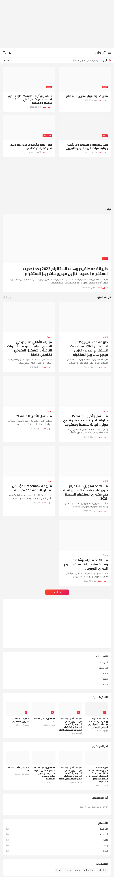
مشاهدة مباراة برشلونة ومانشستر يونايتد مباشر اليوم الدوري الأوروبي (87, 146)
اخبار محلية (103, 668)
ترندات (100, 52)
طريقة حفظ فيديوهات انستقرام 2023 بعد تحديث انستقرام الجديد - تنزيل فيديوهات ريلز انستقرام (65, 271)
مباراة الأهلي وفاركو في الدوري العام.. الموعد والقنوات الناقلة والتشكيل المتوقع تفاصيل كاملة (29, 348)
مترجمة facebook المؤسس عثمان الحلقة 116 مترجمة (32, 488)
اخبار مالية (104, 662)
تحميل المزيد (58, 592)
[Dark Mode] (10, 52)
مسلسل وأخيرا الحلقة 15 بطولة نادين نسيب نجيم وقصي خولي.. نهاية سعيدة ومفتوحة (30, 99)
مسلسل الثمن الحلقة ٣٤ (33, 416)
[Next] (4, 60)
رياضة (105, 679)
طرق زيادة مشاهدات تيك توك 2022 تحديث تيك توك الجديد (31, 146)
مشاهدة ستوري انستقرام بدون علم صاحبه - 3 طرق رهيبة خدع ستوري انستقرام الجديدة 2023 (85, 492)
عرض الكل (7, 297)
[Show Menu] (109, 52)
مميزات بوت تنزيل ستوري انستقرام (85, 60)
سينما (105, 684)
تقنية (105, 673)
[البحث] (4, 52)
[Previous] (8, 60)
